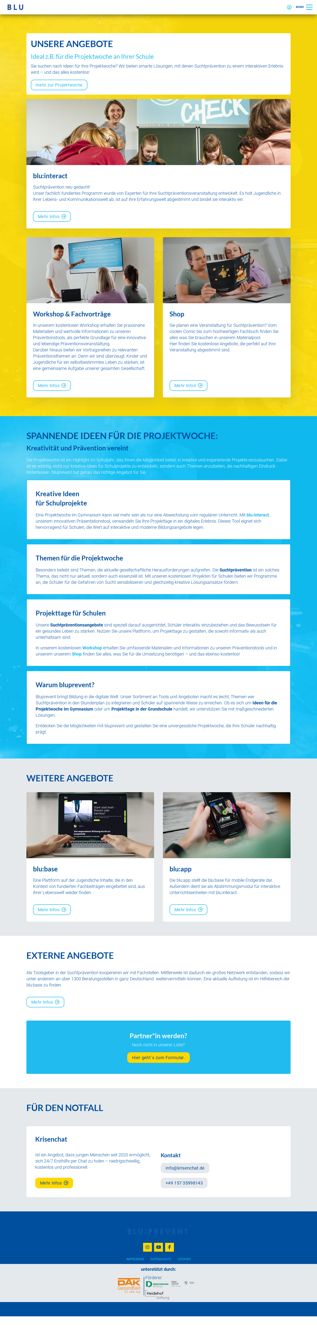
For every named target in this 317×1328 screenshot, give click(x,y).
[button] (304, 7)
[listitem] (90, 346)
